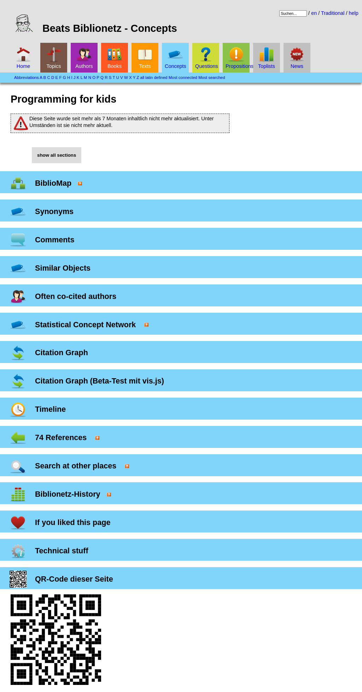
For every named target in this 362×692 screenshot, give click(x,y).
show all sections (56, 155)
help (353, 13)
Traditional (333, 13)
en (314, 13)
